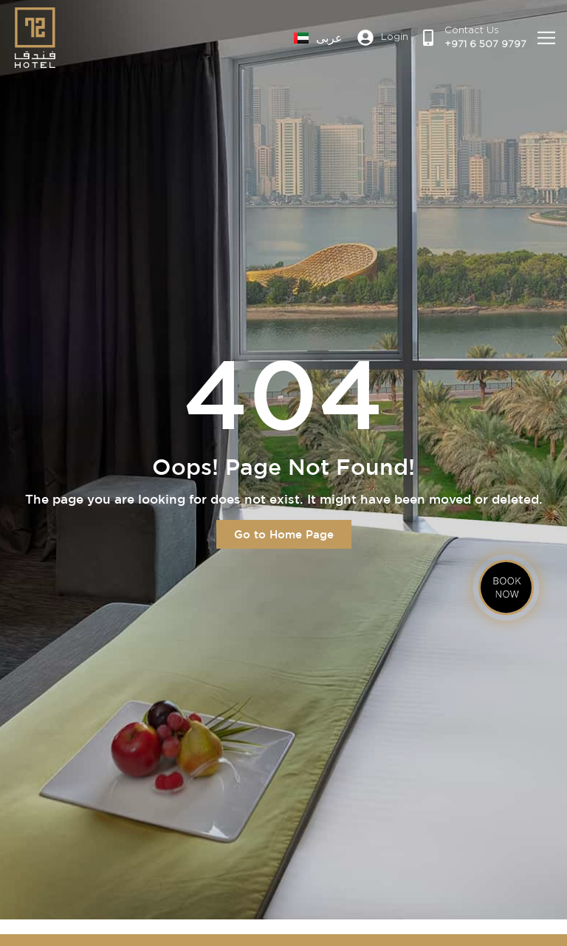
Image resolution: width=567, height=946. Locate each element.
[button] (546, 38)
